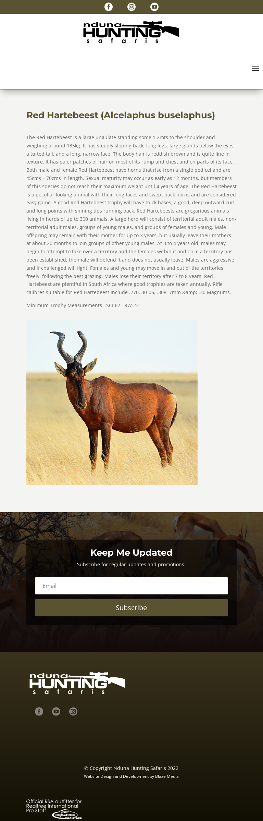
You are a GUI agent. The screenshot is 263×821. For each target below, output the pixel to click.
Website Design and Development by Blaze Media (131, 776)
